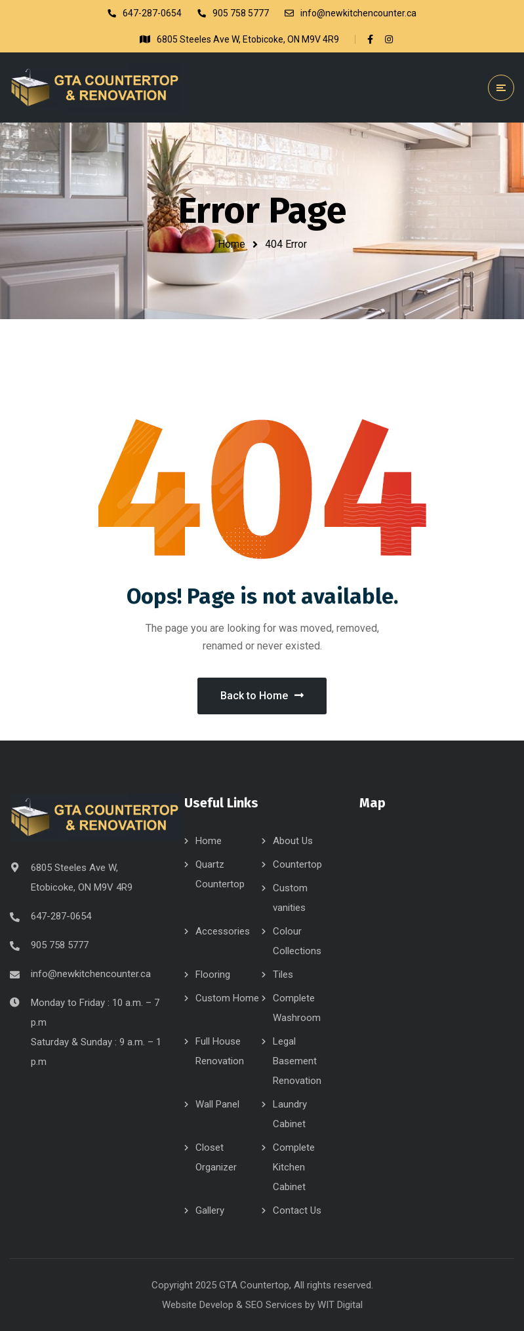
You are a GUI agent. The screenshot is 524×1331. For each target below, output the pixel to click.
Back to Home (262, 695)
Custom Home (227, 998)
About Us (293, 841)
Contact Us (297, 1210)
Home (231, 244)
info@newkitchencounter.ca (91, 974)
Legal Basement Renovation (297, 1061)
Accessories (222, 931)
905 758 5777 (60, 945)
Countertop (297, 864)
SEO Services (273, 1305)
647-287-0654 (61, 916)
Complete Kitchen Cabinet (294, 1167)
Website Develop (197, 1305)
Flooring (212, 974)
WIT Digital (340, 1305)
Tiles (283, 974)
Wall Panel (217, 1104)
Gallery (209, 1210)
